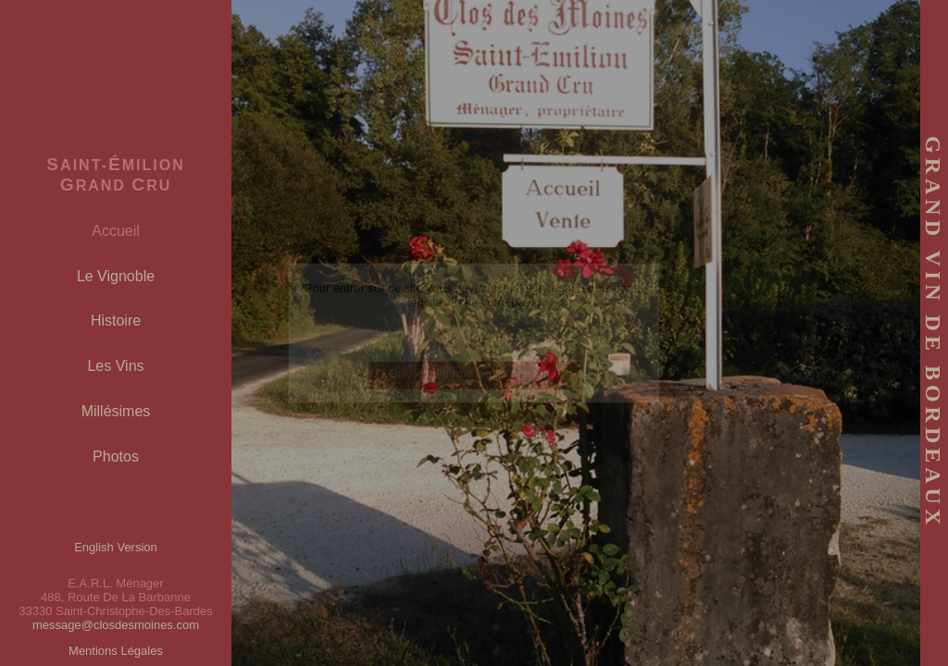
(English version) (474, 338)
